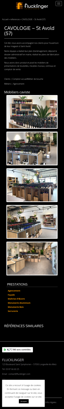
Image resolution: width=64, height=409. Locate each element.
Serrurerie (13, 311)
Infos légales (50, 402)
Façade (11, 294)
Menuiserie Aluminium (19, 303)
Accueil (5, 19)
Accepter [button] (24, 401)
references (15, 19)
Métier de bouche (35, 79)
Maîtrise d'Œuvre (16, 298)
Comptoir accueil (19, 79)
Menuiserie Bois (16, 307)
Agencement (18, 83)
